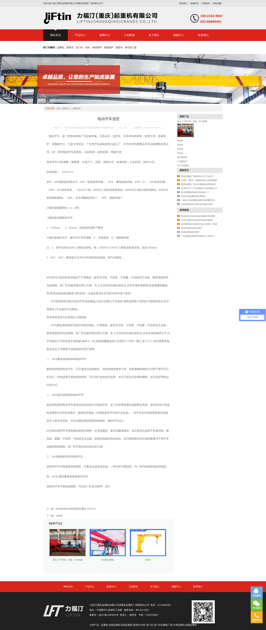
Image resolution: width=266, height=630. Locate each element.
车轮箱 (180, 145)
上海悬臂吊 (182, 161)
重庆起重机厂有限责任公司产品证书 (197, 176)
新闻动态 (77, 108)
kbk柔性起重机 (107, 560)
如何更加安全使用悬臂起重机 (71, 509)
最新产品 (184, 116)
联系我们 (183, 3)
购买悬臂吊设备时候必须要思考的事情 (198, 216)
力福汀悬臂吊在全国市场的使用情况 (197, 220)
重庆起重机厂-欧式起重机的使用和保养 (198, 184)
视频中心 (178, 35)
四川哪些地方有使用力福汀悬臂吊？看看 (199, 224)
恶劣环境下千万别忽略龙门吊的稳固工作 (199, 188)
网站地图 (217, 3)
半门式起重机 (183, 165)
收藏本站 (195, 3)
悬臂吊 (148, 560)
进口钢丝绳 (182, 157)
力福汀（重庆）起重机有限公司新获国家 (199, 180)
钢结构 (180, 141)
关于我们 (154, 35)
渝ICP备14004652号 (109, 615)
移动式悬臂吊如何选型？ (192, 228)
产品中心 (80, 35)
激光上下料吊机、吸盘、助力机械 (67, 560)
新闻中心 (104, 35)
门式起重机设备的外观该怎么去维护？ (198, 236)
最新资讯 (184, 170)
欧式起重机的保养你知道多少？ (195, 192)
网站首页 (55, 35)
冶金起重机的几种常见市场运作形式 (197, 204)
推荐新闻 (184, 210)
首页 (59, 108)
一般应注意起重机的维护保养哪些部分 (198, 200)
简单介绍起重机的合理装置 (193, 196)
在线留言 (206, 3)
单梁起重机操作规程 (190, 232)
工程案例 (129, 35)
